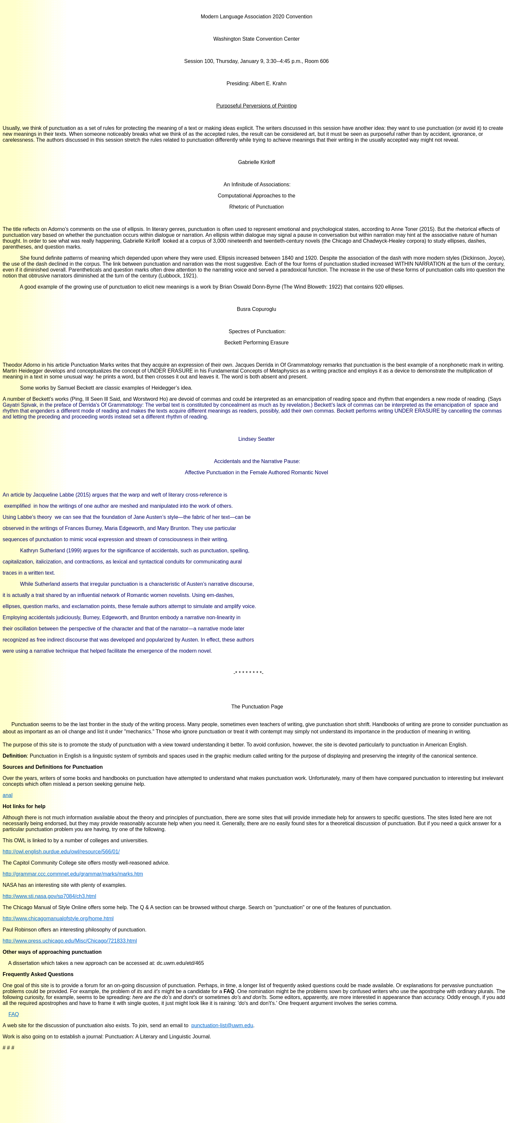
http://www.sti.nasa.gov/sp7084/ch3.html (49, 896)
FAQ (14, 1014)
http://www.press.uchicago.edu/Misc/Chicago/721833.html (70, 941)
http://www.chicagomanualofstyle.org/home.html (58, 918)
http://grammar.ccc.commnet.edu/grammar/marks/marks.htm (73, 874)
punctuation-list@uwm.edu (222, 1025)
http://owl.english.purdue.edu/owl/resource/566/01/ (61, 851)
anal (7, 795)
